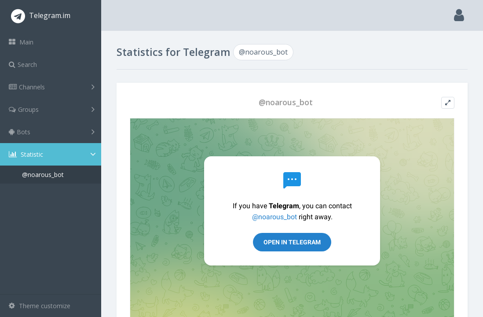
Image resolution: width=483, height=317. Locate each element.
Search (23, 64)
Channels (52, 86)
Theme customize (39, 306)
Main (21, 42)
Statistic (53, 154)
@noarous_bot (43, 174)
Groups (52, 109)
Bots (52, 131)
